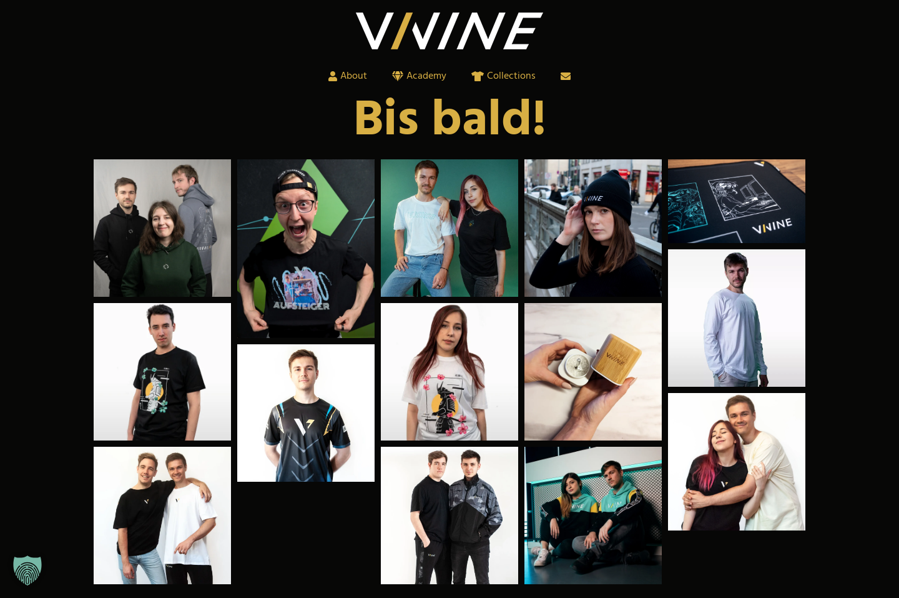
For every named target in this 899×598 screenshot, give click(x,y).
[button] (27, 570)
